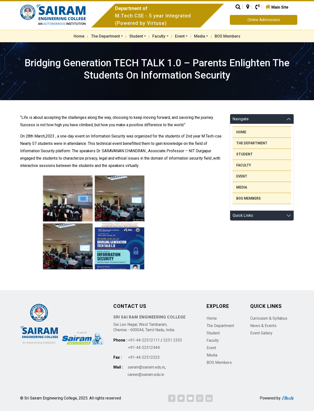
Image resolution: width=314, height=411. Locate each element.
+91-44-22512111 (144, 340)
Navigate (241, 119)
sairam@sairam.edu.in (146, 367)
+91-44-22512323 (144, 357)
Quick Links (243, 215)
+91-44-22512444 (144, 347)
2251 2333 (172, 340)
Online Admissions (264, 19)
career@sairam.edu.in (146, 374)
